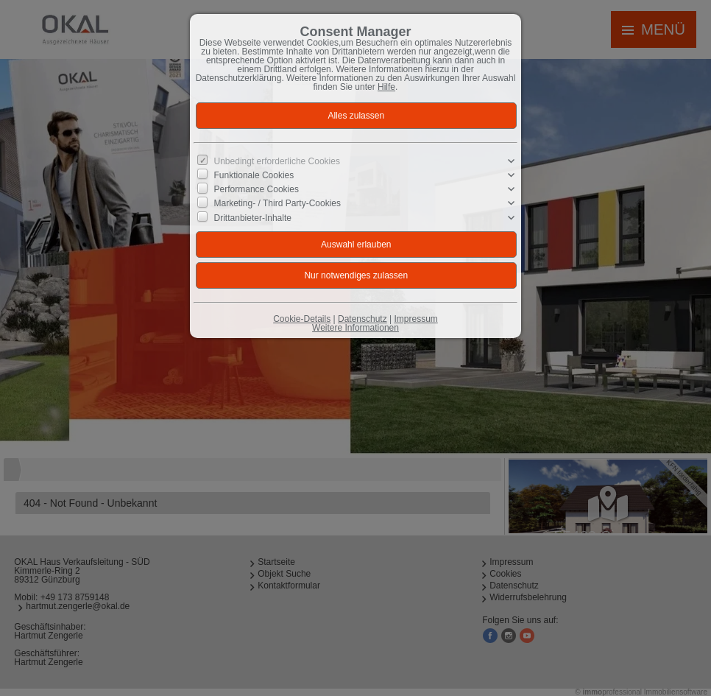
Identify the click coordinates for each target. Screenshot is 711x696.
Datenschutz (362, 319)
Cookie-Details (301, 319)
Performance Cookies (256, 189)
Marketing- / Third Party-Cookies (278, 203)
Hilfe (386, 87)
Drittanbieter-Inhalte (252, 217)
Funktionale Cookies (254, 175)
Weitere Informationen (355, 328)
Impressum (415, 319)
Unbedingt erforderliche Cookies (277, 161)
